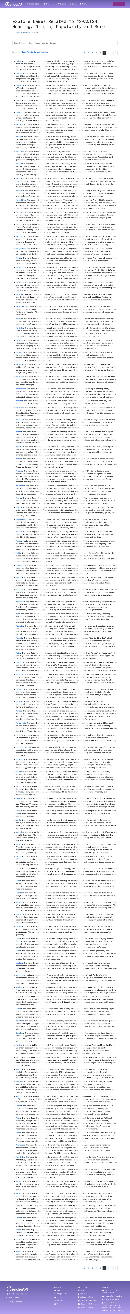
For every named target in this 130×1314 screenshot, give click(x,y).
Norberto (20, 975)
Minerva (19, 675)
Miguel (19, 638)
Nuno (18, 997)
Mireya (19, 689)
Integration (33, 4)
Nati (18, 844)
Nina (18, 927)
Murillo (19, 772)
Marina (19, 340)
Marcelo (19, 212)
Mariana (19, 268)
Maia (18, 61)
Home (18, 33)
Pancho (19, 1097)
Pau (17, 1169)
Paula (18, 1181)
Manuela (19, 152)
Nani (18, 820)
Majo (18, 100)
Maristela (20, 389)
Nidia (18, 902)
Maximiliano (21, 520)
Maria (18, 258)
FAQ (56, 1304)
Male (24, 52)
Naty (18, 857)
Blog (73, 4)
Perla (18, 1239)
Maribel (19, 295)
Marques (19, 420)
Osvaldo (19, 1021)
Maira (18, 73)
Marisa (19, 352)
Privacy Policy (85, 1297)
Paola (18, 1106)
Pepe (18, 1230)
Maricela (20, 307)
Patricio (20, 1157)
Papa (18, 1118)
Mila (18, 653)
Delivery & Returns (87, 1304)
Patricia (20, 1145)
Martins (19, 447)
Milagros (20, 663)
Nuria (18, 1009)
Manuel (19, 137)
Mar (17, 179)
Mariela (19, 328)
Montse (19, 735)
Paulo (18, 1194)
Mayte (18, 541)
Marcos (19, 237)
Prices (48, 4)
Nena (18, 869)
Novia (18, 987)
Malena (19, 112)
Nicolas (19, 893)
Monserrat (20, 723)
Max (17, 507)
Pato (18, 1133)
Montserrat (21, 747)
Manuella (20, 164)
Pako (18, 1069)
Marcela (19, 191)
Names (25, 33)
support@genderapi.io (114, 1296)
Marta (18, 432)
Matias (19, 471)
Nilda (18, 915)
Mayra (18, 532)
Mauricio (20, 486)
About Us (82, 1294)
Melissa (19, 565)
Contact (84, 4)
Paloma (19, 1082)
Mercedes (20, 602)
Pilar (18, 1252)
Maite (18, 86)
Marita (19, 401)
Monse (18, 711)
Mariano (19, 282)
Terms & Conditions (87, 1300)
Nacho (18, 787)
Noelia (19, 963)
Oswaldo (19, 1033)
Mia (17, 614)
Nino (18, 939)
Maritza (19, 408)
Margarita (20, 249)
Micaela (19, 626)
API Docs (61, 4)
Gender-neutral (41, 52)
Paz (17, 1206)
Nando (18, 811)
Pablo (18, 1045)
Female (30, 52)
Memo (18, 578)
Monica (19, 702)
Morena (19, 760)
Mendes (19, 590)
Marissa (19, 377)
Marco (18, 224)
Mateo (18, 459)
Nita (18, 951)
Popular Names (85, 1307)
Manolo (19, 125)
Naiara (19, 799)
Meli (18, 553)
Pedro (18, 1218)
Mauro (18, 498)
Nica (18, 881)
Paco (18, 1057)
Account (119, 4)
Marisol (19, 365)
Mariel (19, 319)
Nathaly (19, 832)
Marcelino (20, 200)
